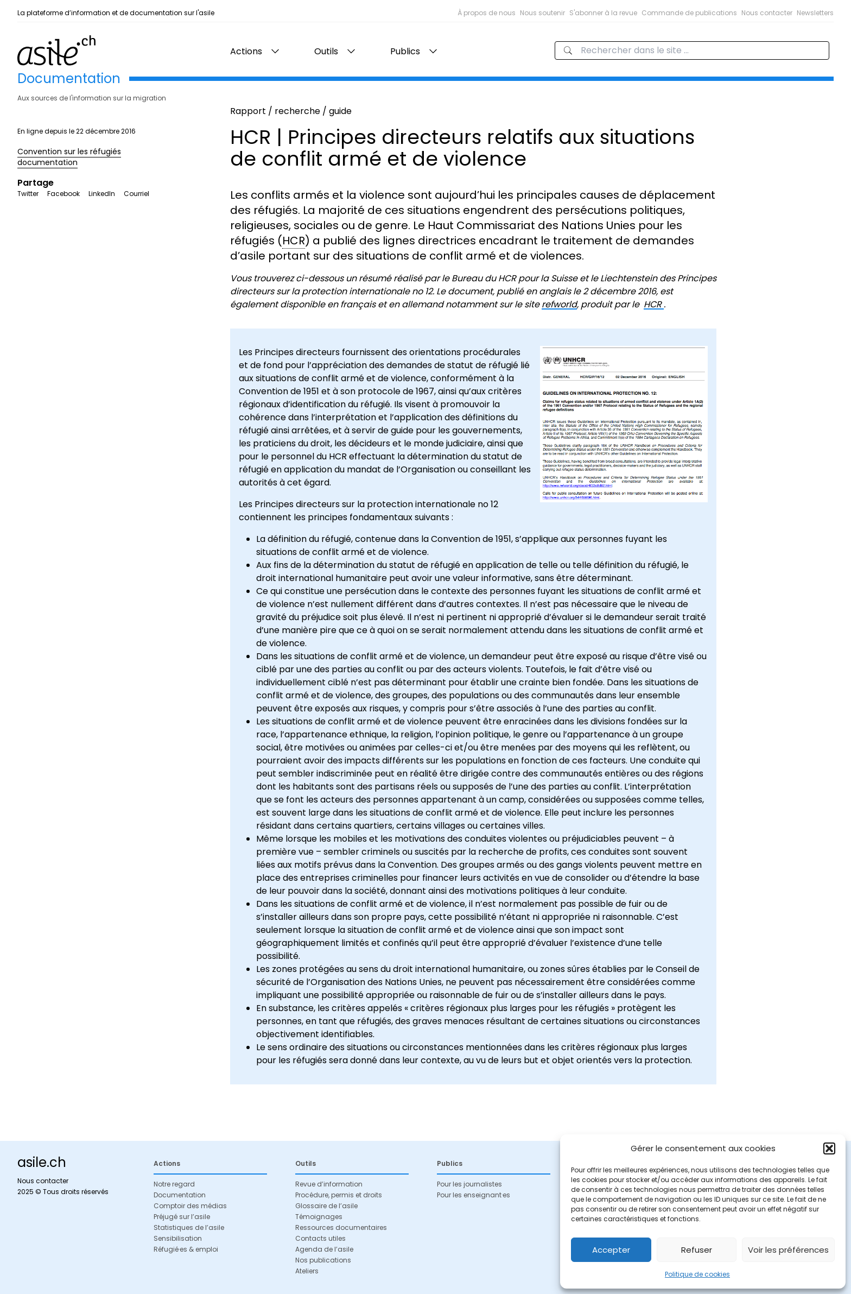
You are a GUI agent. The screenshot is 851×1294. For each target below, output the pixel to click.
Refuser (696, 1249)
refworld (559, 304)
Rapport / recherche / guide (291, 111)
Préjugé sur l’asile (182, 1216)
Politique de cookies (697, 1274)
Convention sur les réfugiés (69, 151)
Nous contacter (766, 12)
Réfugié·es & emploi (186, 1249)
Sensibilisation (178, 1238)
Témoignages (318, 1216)
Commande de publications (689, 12)
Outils (326, 51)
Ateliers (307, 1271)
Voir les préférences (788, 1249)
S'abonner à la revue (603, 12)
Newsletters (815, 12)
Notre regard (174, 1184)
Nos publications (323, 1260)
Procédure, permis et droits (338, 1195)
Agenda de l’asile (324, 1249)
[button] (829, 1148)
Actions (246, 51)
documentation (47, 162)
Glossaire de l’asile (326, 1205)
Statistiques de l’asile (189, 1227)
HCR (654, 304)
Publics (405, 51)
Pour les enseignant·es (473, 1195)
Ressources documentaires (341, 1227)
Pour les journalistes (469, 1184)
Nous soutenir (542, 12)
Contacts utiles (320, 1238)
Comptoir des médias (190, 1205)
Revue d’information (329, 1184)
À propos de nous (487, 12)
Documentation (180, 1195)
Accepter (611, 1249)
